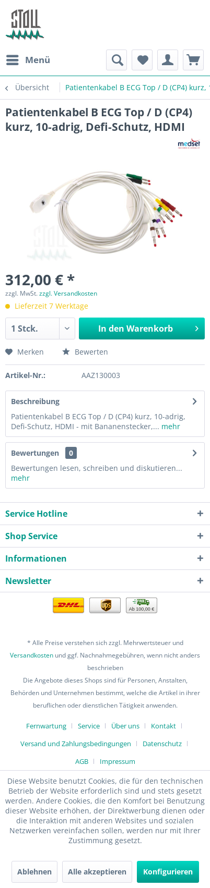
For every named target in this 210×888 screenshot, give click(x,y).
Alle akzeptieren (97, 872)
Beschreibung (35, 401)
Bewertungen (35, 453)
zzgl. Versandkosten (68, 293)
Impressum (117, 761)
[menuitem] (27, 60)
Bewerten (85, 352)
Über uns (125, 726)
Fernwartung (46, 726)
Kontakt (163, 726)
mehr (169, 426)
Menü (28, 59)
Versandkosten (31, 655)
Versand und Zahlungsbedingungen (75, 743)
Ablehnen (34, 872)
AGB (81, 761)
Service (89, 726)
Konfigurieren (168, 872)
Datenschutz (162, 743)
